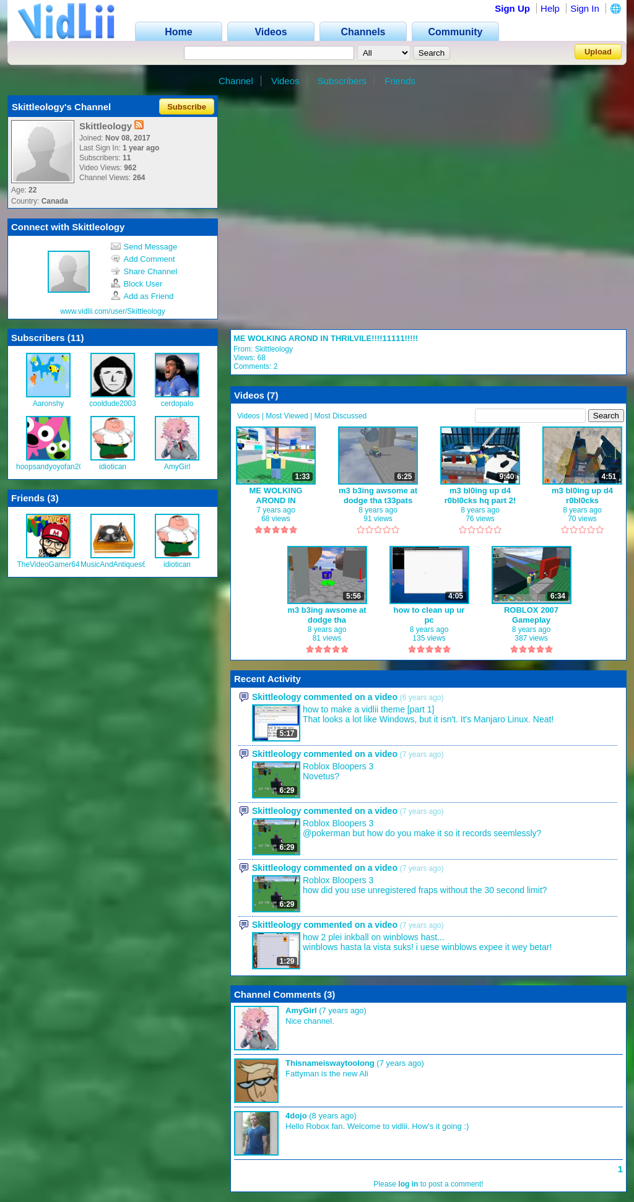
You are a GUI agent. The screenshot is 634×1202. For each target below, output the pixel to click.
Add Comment (143, 259)
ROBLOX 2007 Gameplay (531, 615)
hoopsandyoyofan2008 (53, 466)
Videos (285, 81)
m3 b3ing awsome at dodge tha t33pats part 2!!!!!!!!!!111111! (378, 495)
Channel (236, 81)
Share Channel (144, 271)
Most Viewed (287, 416)
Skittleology (274, 349)
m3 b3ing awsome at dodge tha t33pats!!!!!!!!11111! (326, 615)
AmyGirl (177, 466)
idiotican (112, 466)
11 (76, 337)
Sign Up (512, 8)
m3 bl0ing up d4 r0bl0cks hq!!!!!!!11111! (582, 495)
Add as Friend (142, 296)
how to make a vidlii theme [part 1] (368, 709)
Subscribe (186, 106)
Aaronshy (48, 403)
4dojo (296, 1115)
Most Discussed (341, 416)
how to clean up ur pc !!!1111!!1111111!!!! (429, 615)
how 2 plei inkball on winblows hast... (374, 937)
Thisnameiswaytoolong (330, 1063)
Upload (598, 51)
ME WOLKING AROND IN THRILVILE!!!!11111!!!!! (325, 338)
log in (408, 1184)
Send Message (144, 246)
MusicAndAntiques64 (115, 564)
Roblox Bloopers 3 (338, 766)
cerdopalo (177, 403)
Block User (137, 283)
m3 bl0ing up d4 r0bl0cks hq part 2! (480, 495)
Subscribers (342, 81)
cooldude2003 (112, 403)
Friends (399, 81)
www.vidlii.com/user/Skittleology (112, 311)
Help (550, 8)
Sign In (584, 8)
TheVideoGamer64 (48, 564)
